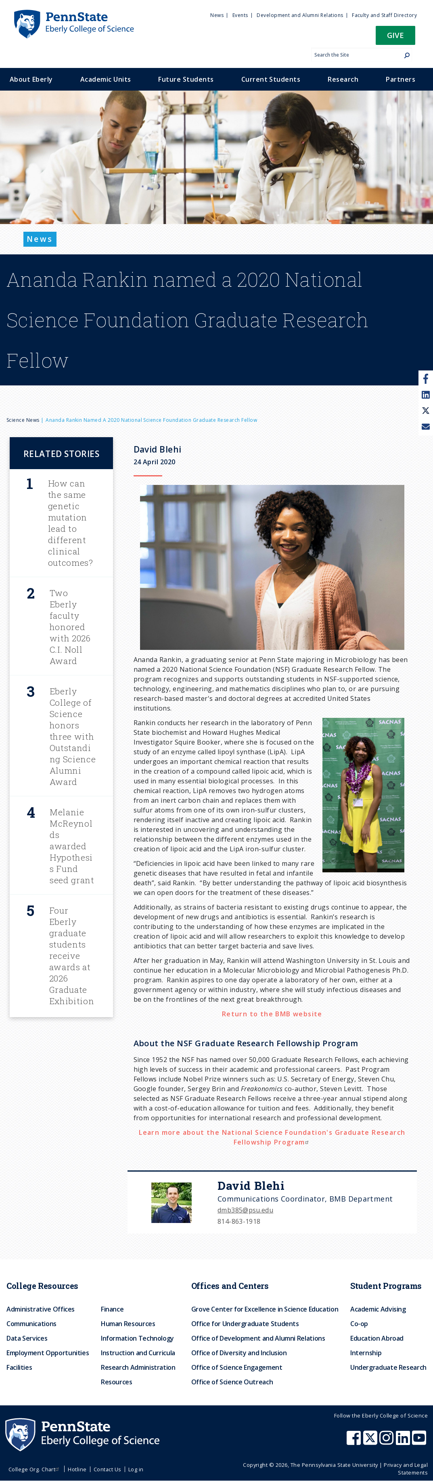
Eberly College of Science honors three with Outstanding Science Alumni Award (73, 736)
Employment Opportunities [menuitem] (47, 1352)
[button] (395, 38)
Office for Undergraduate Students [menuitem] (245, 1323)
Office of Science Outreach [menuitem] (232, 1381)
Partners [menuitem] (400, 79)
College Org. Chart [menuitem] (34, 1469)
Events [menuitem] (240, 15)
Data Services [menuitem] (26, 1338)
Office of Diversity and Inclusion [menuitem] (239, 1352)
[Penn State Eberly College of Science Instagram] (387, 1441)
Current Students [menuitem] (271, 79)
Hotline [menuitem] (77, 1469)
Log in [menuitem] (136, 1469)
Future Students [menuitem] (185, 79)
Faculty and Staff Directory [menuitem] (384, 15)
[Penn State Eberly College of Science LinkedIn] (404, 1441)
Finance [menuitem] (112, 1309)
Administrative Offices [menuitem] (40, 1309)
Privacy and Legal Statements (406, 1468)
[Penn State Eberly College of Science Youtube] (420, 1441)
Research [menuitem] (343, 79)
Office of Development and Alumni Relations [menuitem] (258, 1338)
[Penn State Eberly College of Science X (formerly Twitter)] (371, 1441)
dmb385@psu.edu (245, 1210)
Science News (23, 420)
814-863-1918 (239, 1221)
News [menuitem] (217, 15)
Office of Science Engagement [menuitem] (236, 1367)
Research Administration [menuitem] (138, 1367)
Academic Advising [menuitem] (378, 1309)
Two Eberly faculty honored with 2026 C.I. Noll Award (70, 626)
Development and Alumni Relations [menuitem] (300, 15)
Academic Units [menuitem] (105, 79)
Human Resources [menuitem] (128, 1323)
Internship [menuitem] (365, 1352)
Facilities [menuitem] (19, 1367)
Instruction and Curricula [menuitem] (138, 1352)
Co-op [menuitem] (359, 1323)
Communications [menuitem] (31, 1323)
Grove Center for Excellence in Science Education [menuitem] (265, 1309)
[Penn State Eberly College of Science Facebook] (355, 1441)
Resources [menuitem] (116, 1381)
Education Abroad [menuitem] (377, 1338)
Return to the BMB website (272, 1013)
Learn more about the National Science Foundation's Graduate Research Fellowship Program (272, 1137)
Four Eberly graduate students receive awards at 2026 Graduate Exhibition (71, 956)
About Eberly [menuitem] (31, 79)
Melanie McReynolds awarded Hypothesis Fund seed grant (72, 846)
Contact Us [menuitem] (107, 1469)
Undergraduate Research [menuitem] (388, 1367)
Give (395, 35)
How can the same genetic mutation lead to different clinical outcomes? (70, 523)
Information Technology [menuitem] (137, 1338)
